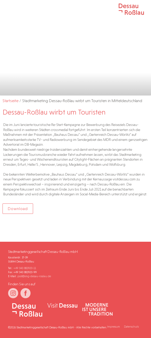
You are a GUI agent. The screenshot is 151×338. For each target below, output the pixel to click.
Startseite (10, 100)
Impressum (113, 326)
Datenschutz (131, 326)
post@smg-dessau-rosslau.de (34, 276)
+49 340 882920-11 (25, 268)
